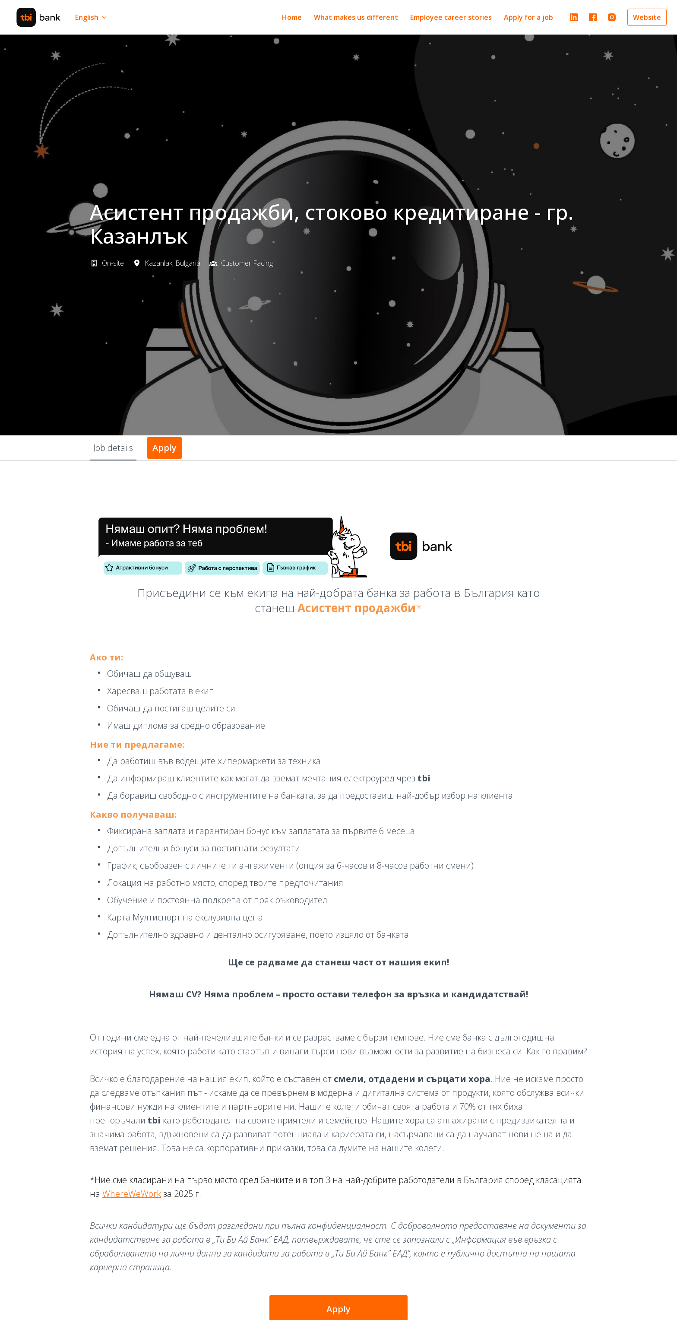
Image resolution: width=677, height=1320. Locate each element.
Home (292, 17)
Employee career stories (451, 17)
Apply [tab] (164, 448)
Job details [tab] (113, 448)
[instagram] (611, 17)
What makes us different (356, 17)
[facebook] (592, 17)
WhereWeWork (131, 1193)
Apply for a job (528, 17)
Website (647, 17)
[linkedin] (573, 17)
